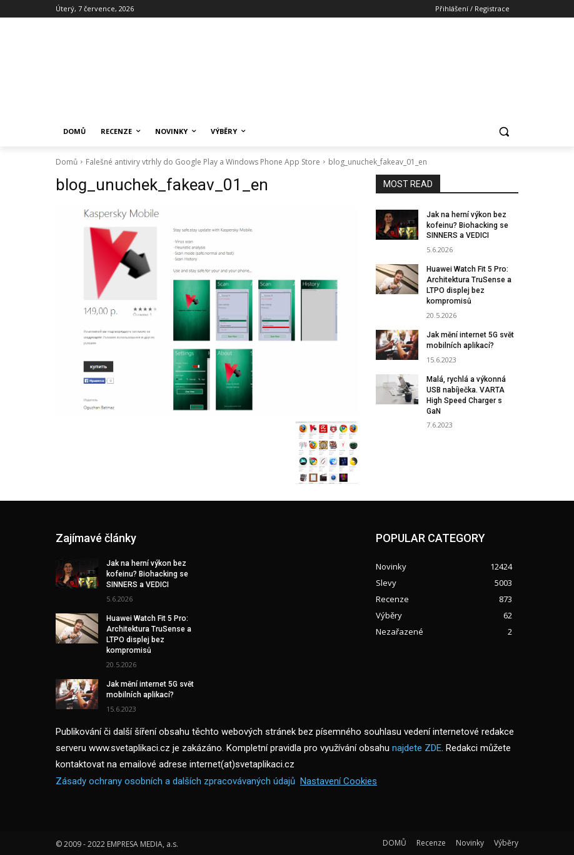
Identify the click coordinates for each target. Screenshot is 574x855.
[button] (503, 131)
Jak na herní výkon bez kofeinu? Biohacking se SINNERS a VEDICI (466, 225)
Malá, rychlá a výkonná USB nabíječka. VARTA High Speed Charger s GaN (465, 394)
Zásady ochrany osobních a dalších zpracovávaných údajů (175, 780)
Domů (67, 161)
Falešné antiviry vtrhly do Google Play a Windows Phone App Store (203, 161)
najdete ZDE (416, 747)
